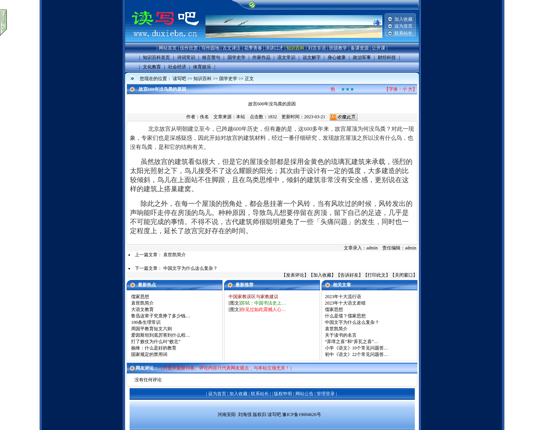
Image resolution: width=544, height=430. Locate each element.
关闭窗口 (404, 275)
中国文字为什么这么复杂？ (190, 268)
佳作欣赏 (189, 48)
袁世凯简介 (174, 254)
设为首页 (403, 26)
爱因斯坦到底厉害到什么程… (160, 335)
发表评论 (295, 275)
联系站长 (403, 33)
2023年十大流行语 (343, 296)
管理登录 (326, 393)
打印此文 (377, 275)
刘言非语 (317, 48)
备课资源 (360, 48)
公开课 (378, 48)
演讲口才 (274, 48)
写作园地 (210, 48)
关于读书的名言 (341, 335)
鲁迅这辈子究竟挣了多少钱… (160, 316)
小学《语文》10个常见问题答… (356, 348)
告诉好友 (349, 275)
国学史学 (228, 78)
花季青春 (253, 48)
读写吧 (179, 78)
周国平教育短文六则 (151, 328)
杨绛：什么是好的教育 (153, 348)
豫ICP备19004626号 (301, 415)
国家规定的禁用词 (149, 354)
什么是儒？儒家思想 (345, 316)
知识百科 (295, 48)
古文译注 (232, 48)
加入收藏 (403, 19)
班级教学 (338, 48)
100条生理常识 (146, 322)
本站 (240, 116)
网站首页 (168, 48)
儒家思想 (140, 296)
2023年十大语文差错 (345, 303)
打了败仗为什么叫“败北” (156, 341)
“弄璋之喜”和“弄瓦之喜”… (351, 341)
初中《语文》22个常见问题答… (356, 354)
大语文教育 (142, 309)
